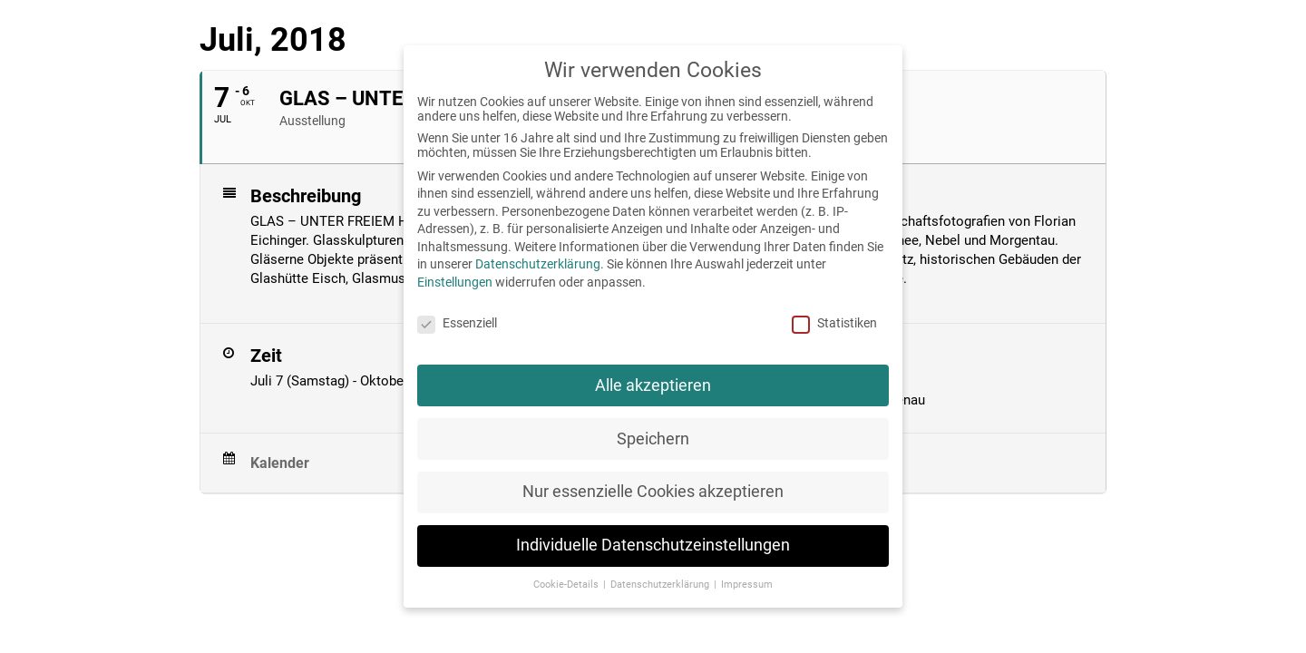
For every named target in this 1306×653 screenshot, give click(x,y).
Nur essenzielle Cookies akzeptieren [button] (653, 491)
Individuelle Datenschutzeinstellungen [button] (653, 545)
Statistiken (834, 323)
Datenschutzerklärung (537, 264)
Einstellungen (454, 282)
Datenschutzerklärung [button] (661, 584)
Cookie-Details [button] (567, 584)
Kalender (279, 463)
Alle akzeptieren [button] (653, 385)
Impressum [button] (747, 584)
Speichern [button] (653, 439)
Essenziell (457, 323)
